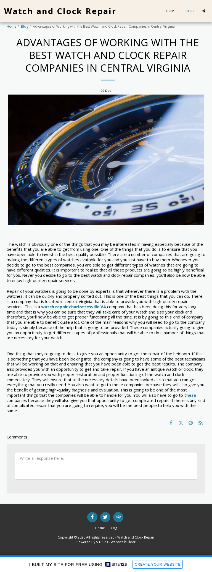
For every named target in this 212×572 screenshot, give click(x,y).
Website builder (123, 542)
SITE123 (102, 542)
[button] (204, 11)
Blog (24, 26)
